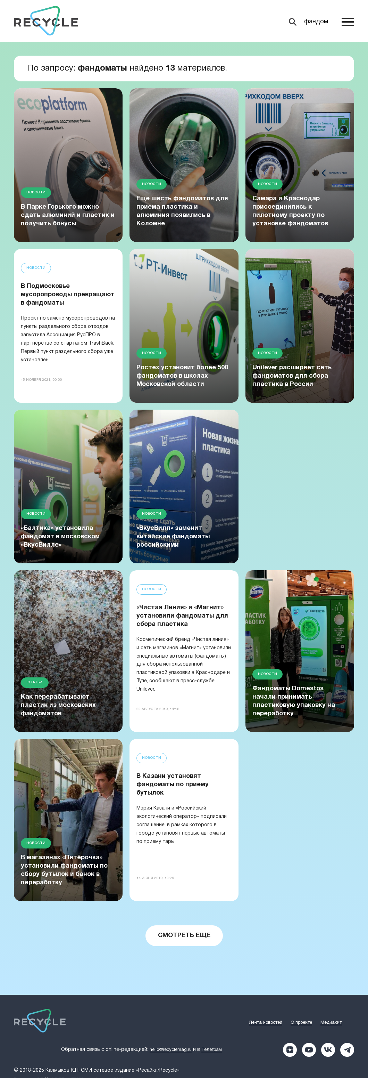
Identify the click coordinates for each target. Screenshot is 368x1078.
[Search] (308, 22)
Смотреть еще (184, 936)
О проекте (301, 1023)
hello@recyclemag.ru (171, 1050)
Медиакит (331, 1023)
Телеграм (211, 1050)
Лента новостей (265, 1023)
